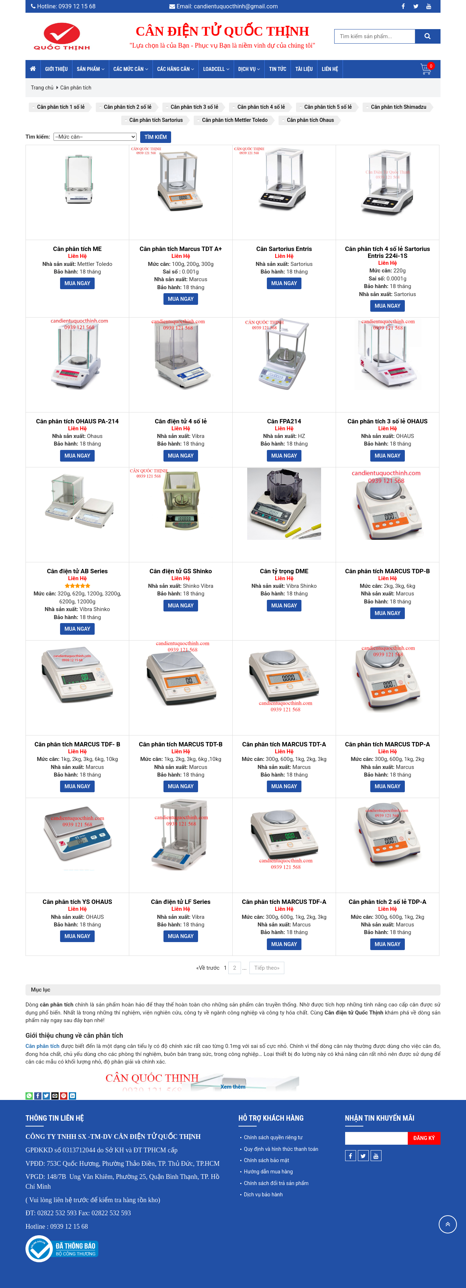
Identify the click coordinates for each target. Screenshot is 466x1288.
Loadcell (216, 69)
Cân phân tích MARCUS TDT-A (284, 744)
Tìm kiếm (156, 137)
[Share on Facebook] (38, 1095)
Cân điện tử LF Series (180, 901)
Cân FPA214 (284, 421)
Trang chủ (42, 88)
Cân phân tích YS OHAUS (77, 901)
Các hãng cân (175, 69)
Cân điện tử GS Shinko (181, 571)
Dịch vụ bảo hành (263, 1194)
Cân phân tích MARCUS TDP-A (387, 744)
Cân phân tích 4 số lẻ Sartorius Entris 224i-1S (387, 252)
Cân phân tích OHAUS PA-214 (77, 421)
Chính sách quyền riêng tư (273, 1137)
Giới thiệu (56, 69)
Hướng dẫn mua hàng (268, 1172)
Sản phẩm (90, 69)
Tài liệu (304, 69)
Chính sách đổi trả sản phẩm (276, 1183)
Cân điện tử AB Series (77, 571)
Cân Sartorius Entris (284, 249)
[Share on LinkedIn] (72, 1095)
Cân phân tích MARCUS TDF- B (78, 744)
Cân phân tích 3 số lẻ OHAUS (387, 421)
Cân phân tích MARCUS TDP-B (387, 571)
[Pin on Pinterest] (63, 1095)
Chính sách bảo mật (266, 1160)
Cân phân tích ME (77, 249)
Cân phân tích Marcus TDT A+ (181, 249)
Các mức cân (131, 69)
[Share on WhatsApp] (29, 1095)
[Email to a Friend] (55, 1095)
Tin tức (277, 69)
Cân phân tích (75, 88)
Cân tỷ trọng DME (284, 571)
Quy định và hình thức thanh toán (281, 1149)
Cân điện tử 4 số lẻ (181, 421)
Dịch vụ (249, 69)
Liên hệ (330, 69)
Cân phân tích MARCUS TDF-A (284, 901)
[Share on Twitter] (46, 1095)
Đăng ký (424, 1138)
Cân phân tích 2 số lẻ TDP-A (388, 901)
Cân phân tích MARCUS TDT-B (181, 744)
